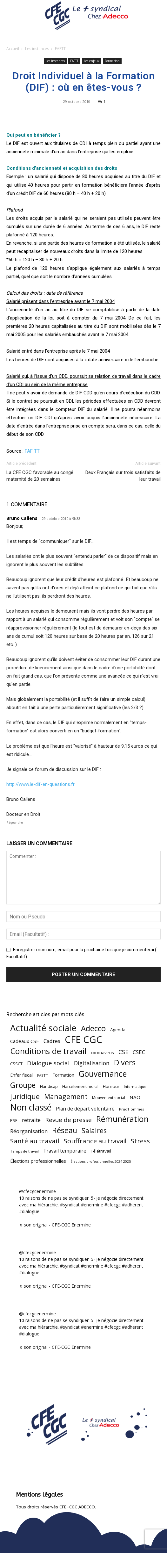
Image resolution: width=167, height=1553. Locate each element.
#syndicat (70, 1205)
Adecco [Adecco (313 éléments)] (93, 1028)
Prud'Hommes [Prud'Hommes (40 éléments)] (131, 1109)
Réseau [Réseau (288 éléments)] (64, 1130)
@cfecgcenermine (37, 1191)
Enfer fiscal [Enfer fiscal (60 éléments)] (21, 1075)
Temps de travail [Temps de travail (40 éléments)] (24, 1151)
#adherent (132, 1205)
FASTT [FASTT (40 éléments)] (42, 1075)
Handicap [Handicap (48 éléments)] (49, 1086)
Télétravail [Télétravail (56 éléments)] (101, 1151)
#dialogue (29, 1211)
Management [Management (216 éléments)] (66, 1096)
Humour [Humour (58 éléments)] (111, 1086)
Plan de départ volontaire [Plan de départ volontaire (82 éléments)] (85, 1108)
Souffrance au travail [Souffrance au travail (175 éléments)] (95, 1141)
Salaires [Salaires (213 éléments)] (94, 1130)
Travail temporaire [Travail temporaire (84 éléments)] (64, 1150)
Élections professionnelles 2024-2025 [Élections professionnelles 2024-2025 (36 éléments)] (100, 1161)
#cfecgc (112, 1205)
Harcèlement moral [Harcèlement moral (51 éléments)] (80, 1086)
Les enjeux (91, 61)
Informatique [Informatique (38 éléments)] (135, 1086)
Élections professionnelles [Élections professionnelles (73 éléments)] (38, 1161)
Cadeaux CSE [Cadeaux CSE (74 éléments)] (24, 1041)
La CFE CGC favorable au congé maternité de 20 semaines (39, 476)
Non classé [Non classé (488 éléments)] (30, 1107)
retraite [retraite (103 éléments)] (31, 1120)
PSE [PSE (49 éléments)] (13, 1120)
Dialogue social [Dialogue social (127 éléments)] (48, 1063)
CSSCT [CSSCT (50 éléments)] (16, 1064)
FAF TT (32, 451)
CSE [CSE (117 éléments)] (123, 1052)
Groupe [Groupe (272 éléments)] (23, 1085)
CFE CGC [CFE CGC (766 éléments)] (83, 1039)
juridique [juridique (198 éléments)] (25, 1096)
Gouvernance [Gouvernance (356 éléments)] (103, 1073)
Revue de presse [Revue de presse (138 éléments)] (68, 1120)
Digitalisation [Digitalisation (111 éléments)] (92, 1063)
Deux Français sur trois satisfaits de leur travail (123, 476)
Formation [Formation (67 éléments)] (63, 1075)
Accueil (12, 48)
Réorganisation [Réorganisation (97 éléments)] (29, 1131)
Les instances (37, 48)
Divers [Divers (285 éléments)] (125, 1062)
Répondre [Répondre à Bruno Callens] (14, 823)
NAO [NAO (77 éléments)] (135, 1097)
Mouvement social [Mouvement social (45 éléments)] (108, 1097)
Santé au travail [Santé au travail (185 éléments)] (34, 1141)
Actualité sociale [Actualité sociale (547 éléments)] (43, 1028)
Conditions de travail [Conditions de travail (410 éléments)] (48, 1051)
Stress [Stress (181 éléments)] (140, 1141)
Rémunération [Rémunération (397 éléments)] (122, 1119)
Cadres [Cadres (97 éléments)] (51, 1041)
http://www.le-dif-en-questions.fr (40, 784)
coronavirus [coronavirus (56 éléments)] (102, 1052)
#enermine (92, 1205)
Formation (112, 61)
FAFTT (60, 48)
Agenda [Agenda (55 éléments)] (117, 1029)
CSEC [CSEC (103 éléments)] (139, 1052)
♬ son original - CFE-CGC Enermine (55, 1225)
